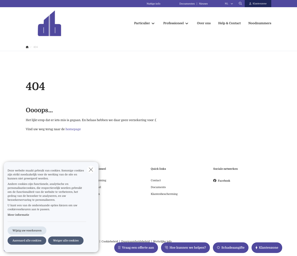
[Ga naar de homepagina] (64, 23)
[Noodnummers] (258, 23)
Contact (156, 180)
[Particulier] (140, 23)
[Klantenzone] (258, 3)
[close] (91, 169)
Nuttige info (153, 3)
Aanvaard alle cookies (27, 240)
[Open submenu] (153, 23)
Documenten (187, 3)
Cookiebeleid (110, 241)
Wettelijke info (162, 241)
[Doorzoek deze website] (240, 3)
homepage (73, 129)
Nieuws (203, 3)
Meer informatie (18, 214)
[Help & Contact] (229, 23)
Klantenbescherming (164, 193)
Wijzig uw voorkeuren (27, 230)
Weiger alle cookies (66, 240)
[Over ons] (203, 23)
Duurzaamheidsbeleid (135, 241)
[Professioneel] (172, 23)
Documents (158, 187)
